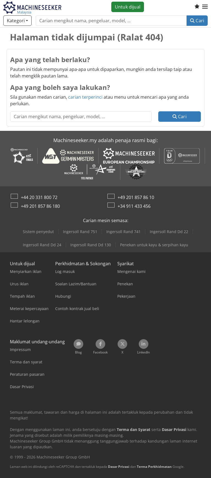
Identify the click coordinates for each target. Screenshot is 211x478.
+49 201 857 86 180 (40, 206)
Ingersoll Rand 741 (123, 231)
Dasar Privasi (118, 466)
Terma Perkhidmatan (154, 466)
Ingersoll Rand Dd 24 (42, 244)
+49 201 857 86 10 (136, 197)
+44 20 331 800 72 (39, 197)
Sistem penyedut (38, 231)
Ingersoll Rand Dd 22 (169, 231)
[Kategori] (17, 20)
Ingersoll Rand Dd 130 (90, 244)
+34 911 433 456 (134, 206)
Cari (197, 21)
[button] (205, 7)
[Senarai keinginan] (197, 7)
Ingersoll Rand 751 (80, 231)
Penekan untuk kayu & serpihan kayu (154, 244)
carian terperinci (85, 97)
